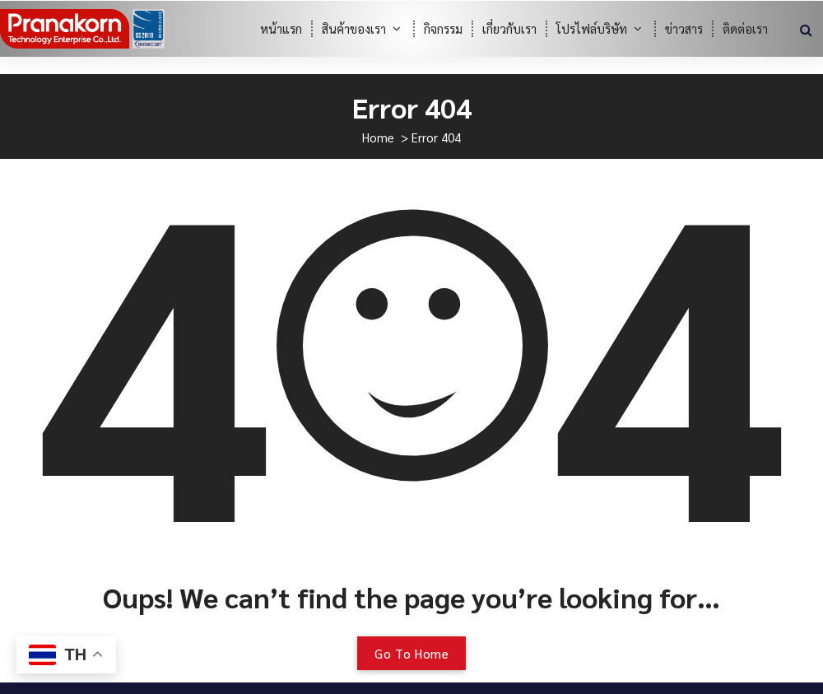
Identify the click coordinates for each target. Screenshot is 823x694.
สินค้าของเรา (354, 28)
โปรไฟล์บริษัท (591, 28)
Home (378, 137)
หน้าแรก (281, 28)
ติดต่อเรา (745, 28)
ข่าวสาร (684, 28)
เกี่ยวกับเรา (509, 28)
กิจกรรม (443, 28)
